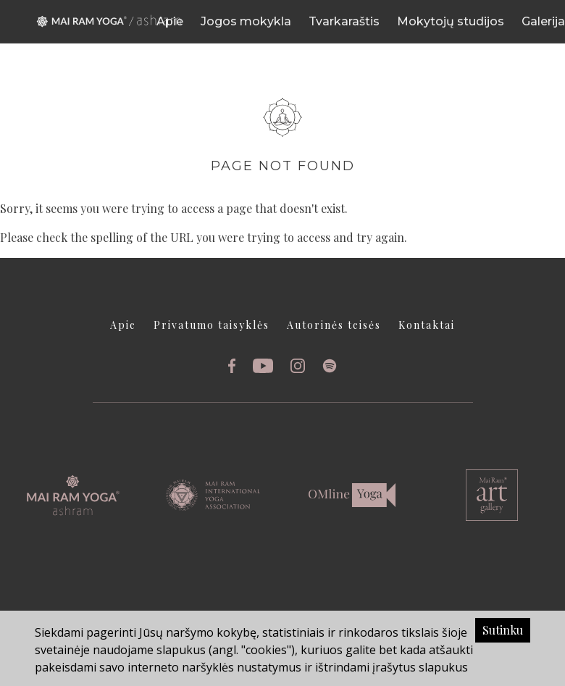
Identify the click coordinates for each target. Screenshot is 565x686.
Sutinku (502, 629)
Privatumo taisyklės (211, 325)
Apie (169, 21)
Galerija (543, 21)
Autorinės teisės (334, 325)
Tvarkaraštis (344, 21)
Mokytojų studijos (450, 21)
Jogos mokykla (246, 21)
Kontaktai (426, 325)
